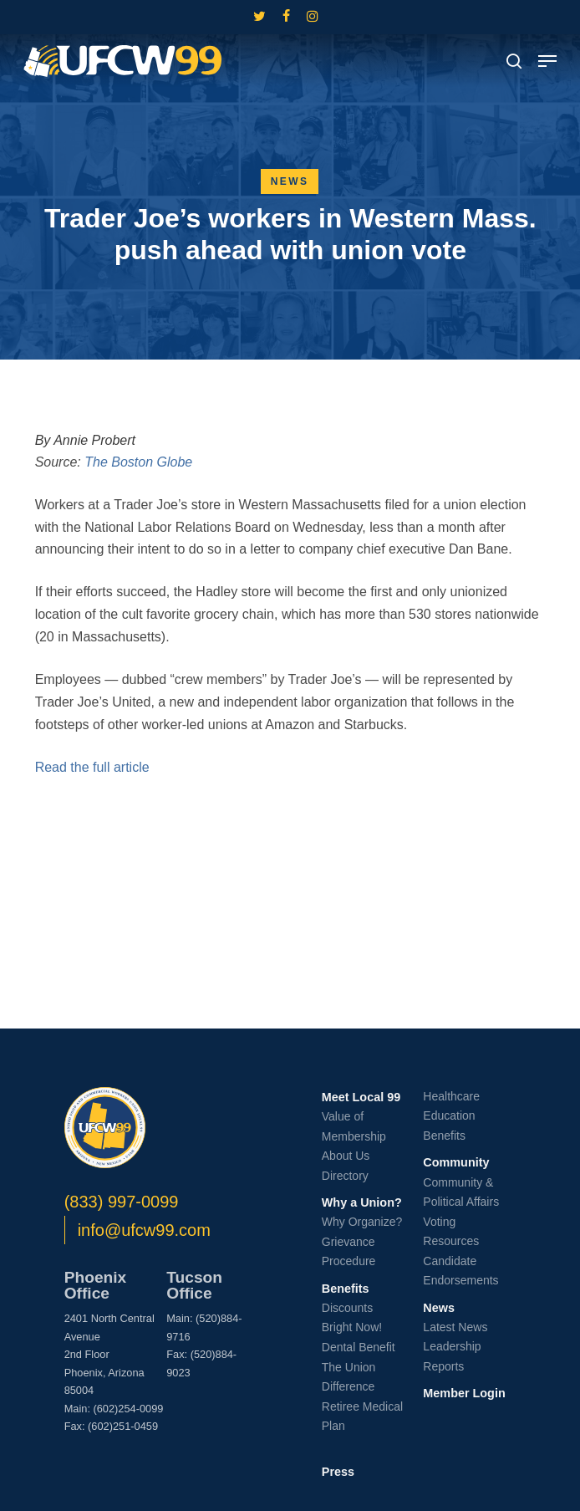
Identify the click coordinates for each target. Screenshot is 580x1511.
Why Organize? (362, 1221)
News (290, 181)
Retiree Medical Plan (362, 1416)
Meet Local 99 (361, 1097)
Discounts (347, 1307)
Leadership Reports (452, 1356)
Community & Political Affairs (461, 1192)
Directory (345, 1175)
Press (338, 1471)
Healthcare (451, 1096)
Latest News (455, 1327)
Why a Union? (362, 1202)
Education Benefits (449, 1125)
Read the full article (92, 767)
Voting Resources (451, 1231)
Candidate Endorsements (460, 1271)
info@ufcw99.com (144, 1230)
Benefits (345, 1288)
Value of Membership (354, 1126)
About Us (346, 1155)
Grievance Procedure (349, 1252)
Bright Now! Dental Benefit (358, 1337)
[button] (547, 61)
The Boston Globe (138, 462)
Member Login (464, 1393)
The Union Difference (349, 1377)
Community (456, 1162)
